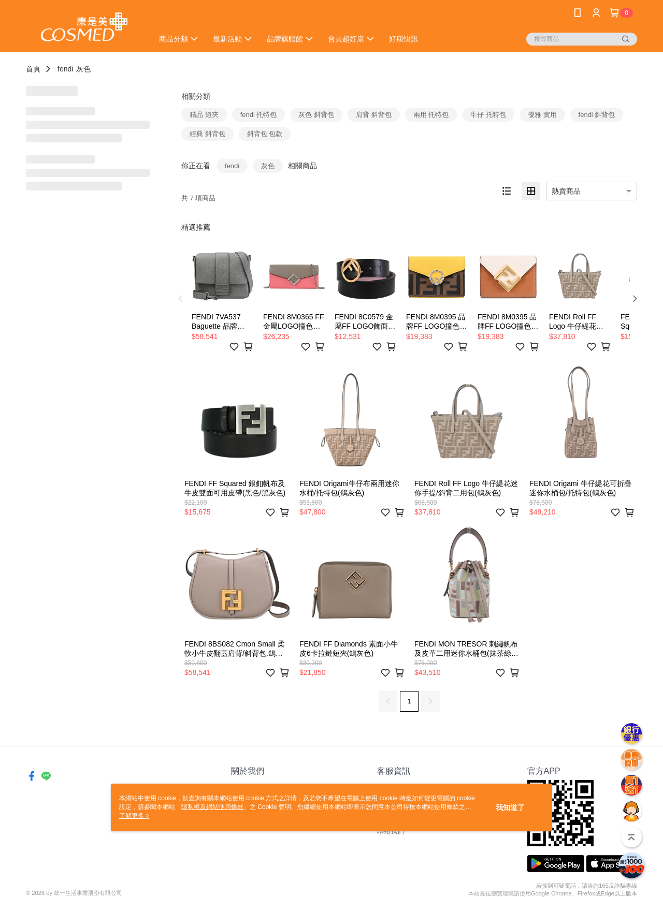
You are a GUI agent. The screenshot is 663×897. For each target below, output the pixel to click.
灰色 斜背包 (316, 115)
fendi (65, 69)
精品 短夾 (204, 115)
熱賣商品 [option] (566, 191)
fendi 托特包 (258, 115)
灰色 (83, 69)
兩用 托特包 (431, 115)
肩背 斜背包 (374, 115)
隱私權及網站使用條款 (212, 807)
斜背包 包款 (265, 134)
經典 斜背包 (207, 134)
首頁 (33, 69)
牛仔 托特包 (488, 115)
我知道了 (510, 807)
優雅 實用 (542, 115)
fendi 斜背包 (597, 115)
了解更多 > (134, 815)
